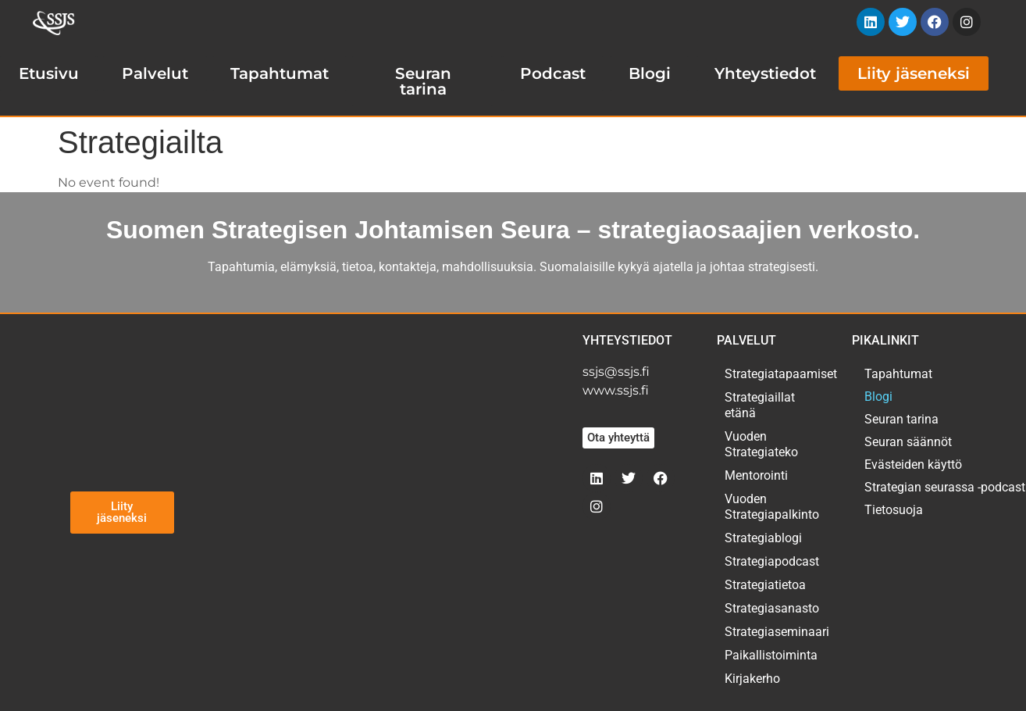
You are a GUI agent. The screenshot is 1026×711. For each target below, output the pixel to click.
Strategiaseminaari (773, 631)
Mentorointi (756, 475)
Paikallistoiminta (771, 655)
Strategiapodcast (772, 561)
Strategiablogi (763, 538)
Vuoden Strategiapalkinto (772, 506)
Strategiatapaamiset (773, 373)
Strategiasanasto (772, 608)
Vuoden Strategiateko (761, 444)
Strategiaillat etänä (760, 405)
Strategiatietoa (765, 584)
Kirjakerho (752, 678)
